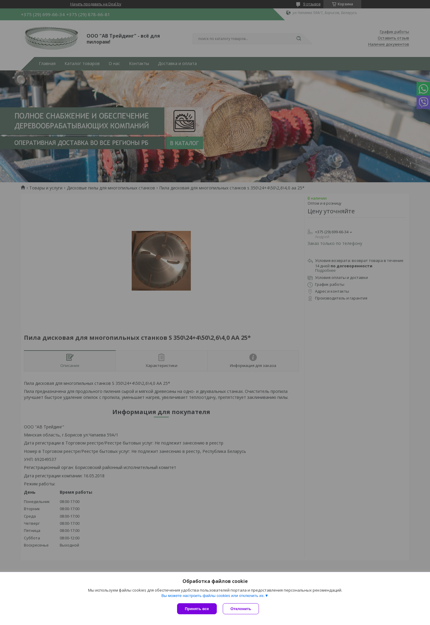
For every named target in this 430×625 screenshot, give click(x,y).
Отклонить (241, 609)
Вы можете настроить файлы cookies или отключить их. (213, 595)
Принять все (197, 609)
